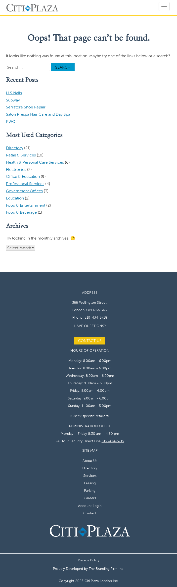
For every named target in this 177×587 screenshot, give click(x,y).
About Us (90, 460)
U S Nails (14, 93)
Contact (89, 513)
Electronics (16, 169)
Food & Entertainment (25, 205)
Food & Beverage (21, 212)
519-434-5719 (113, 441)
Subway (13, 100)
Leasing (90, 483)
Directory (14, 148)
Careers (90, 498)
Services (89, 475)
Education (15, 198)
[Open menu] (164, 6)
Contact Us (89, 341)
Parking (89, 490)
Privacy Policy (88, 560)
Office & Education (23, 176)
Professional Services (25, 183)
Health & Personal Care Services (35, 162)
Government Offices (24, 191)
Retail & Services (21, 155)
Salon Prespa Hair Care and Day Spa (38, 114)
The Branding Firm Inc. (106, 568)
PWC (10, 121)
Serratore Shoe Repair (25, 107)
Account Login (89, 505)
